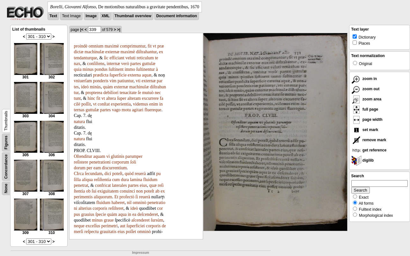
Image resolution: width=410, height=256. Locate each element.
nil (129, 202)
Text (53, 16)
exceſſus (92, 225)
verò (125, 63)
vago (116, 109)
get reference (369, 150)
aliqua (87, 179)
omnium (96, 46)
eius (143, 185)
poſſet (131, 231)
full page (364, 109)
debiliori (110, 92)
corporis (100, 208)
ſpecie (100, 214)
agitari (137, 109)
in (129, 214)
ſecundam (93, 173)
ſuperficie (118, 75)
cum (116, 179)
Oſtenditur (83, 156)
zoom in (364, 79)
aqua (122, 214)
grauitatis (108, 231)
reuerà (140, 173)
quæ (153, 185)
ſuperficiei (136, 225)
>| (118, 29)
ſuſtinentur (145, 69)
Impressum (140, 252)
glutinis (117, 156)
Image (91, 16)
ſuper (121, 98)
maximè (112, 46)
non (139, 191)
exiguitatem (108, 191)
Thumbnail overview (132, 16)
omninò (139, 202)
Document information (176, 16)
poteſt (117, 173)
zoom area (366, 99)
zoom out (365, 89)
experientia (121, 104)
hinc (91, 98)
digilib (362, 160)
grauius (87, 214)
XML (106, 16)
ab (157, 191)
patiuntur (126, 80)
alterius (85, 208)
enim (153, 104)
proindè (81, 46)
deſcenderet (147, 214)
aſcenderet (140, 220)
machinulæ (94, 51)
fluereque (152, 109)
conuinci (127, 191)
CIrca (79, 173)
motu (126, 109)
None (6, 188)
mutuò (148, 92)
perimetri (109, 225)
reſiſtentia (102, 179)
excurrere (150, 98)
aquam (99, 156)
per (89, 167)
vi (108, 156)
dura (125, 179)
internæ (113, 63)
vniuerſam (83, 80)
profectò (127, 196)
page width (367, 119)
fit (149, 46)
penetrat (81, 185)
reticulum (145, 57)
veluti (130, 57)
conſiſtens (95, 63)
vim (112, 80)
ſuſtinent (116, 69)
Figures (6, 142)
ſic (106, 57)
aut (122, 225)
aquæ (146, 75)
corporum (120, 162)
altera (111, 98)
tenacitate (128, 92)
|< (82, 29)
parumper (134, 156)
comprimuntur (133, 46)
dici (108, 173)
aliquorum (103, 196)
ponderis (100, 80)
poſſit (86, 104)
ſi (136, 196)
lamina (136, 179)
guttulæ (148, 63)
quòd (129, 173)
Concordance (6, 166)
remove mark (368, 140)
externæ (112, 51)
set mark (364, 130)
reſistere (81, 162)
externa (134, 75)
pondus (101, 69)
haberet (118, 202)
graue (109, 220)
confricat (103, 185)
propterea (93, 92)
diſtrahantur (146, 51)
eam (97, 167)
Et (116, 196)
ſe (139, 92)
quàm (108, 86)
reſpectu (91, 231)
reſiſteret (115, 208)
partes (135, 63)
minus (88, 69)
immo (130, 69)
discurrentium (114, 167)
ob (88, 191)
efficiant (116, 57)
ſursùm (157, 220)
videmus (140, 104)
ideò (85, 86)
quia (78, 69)
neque (79, 225)
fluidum (150, 179)
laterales (119, 185)
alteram (134, 98)
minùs (95, 86)
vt (154, 46)
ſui (94, 191)
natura (79, 121)
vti (138, 80)
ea (134, 214)
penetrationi (100, 162)
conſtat (104, 104)
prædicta (100, 75)
